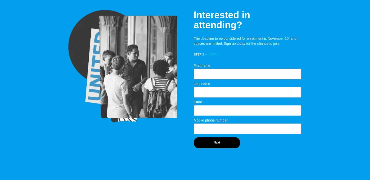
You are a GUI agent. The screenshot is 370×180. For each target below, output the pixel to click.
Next (217, 142)
